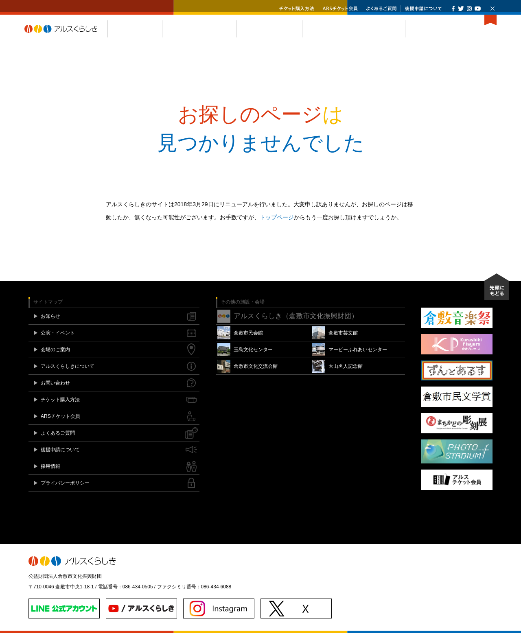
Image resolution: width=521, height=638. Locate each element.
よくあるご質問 (381, 8)
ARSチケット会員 (340, 8)
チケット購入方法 (296, 8)
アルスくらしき (65, 34)
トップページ (277, 222)
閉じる (492, 8)
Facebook (453, 8)
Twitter (461, 8)
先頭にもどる (496, 291)
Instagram (469, 8)
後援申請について (423, 8)
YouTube (478, 8)
